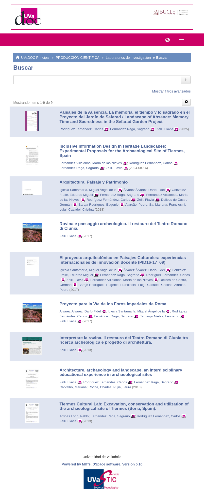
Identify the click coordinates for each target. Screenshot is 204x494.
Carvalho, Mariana (73, 387)
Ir (186, 79)
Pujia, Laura (122, 387)
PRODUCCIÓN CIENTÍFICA (77, 58)
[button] (166, 39)
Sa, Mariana (158, 204)
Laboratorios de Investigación (128, 58)
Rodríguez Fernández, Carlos (81, 129)
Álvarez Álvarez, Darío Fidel (144, 190)
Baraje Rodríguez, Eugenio (99, 285)
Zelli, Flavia (164, 129)
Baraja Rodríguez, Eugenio (99, 204)
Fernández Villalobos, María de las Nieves (91, 163)
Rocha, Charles (99, 387)
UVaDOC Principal (35, 58)
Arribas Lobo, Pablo (74, 416)
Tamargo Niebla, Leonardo (159, 316)
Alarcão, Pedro (136, 204)
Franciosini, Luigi (132, 285)
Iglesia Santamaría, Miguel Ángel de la (88, 190)
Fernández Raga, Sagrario (129, 129)
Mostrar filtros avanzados (171, 91)
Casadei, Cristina (81, 209)
